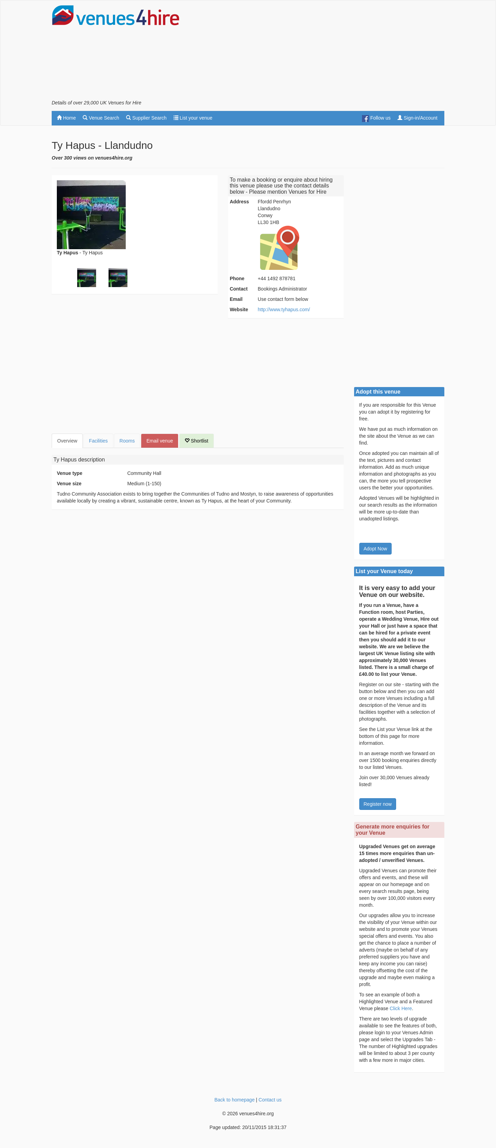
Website (239, 309)
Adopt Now (375, 548)
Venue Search (101, 118)
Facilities (98, 441)
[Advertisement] (319, 52)
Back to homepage (234, 1100)
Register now (378, 804)
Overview (67, 441)
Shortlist (196, 441)
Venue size (69, 483)
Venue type (69, 473)
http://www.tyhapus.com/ (284, 309)
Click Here (401, 1008)
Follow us (376, 118)
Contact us (270, 1100)
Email (236, 299)
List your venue (193, 118)
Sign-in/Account (417, 118)
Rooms (127, 441)
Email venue (159, 441)
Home (66, 118)
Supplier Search (146, 118)
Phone (237, 278)
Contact (239, 289)
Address (239, 201)
